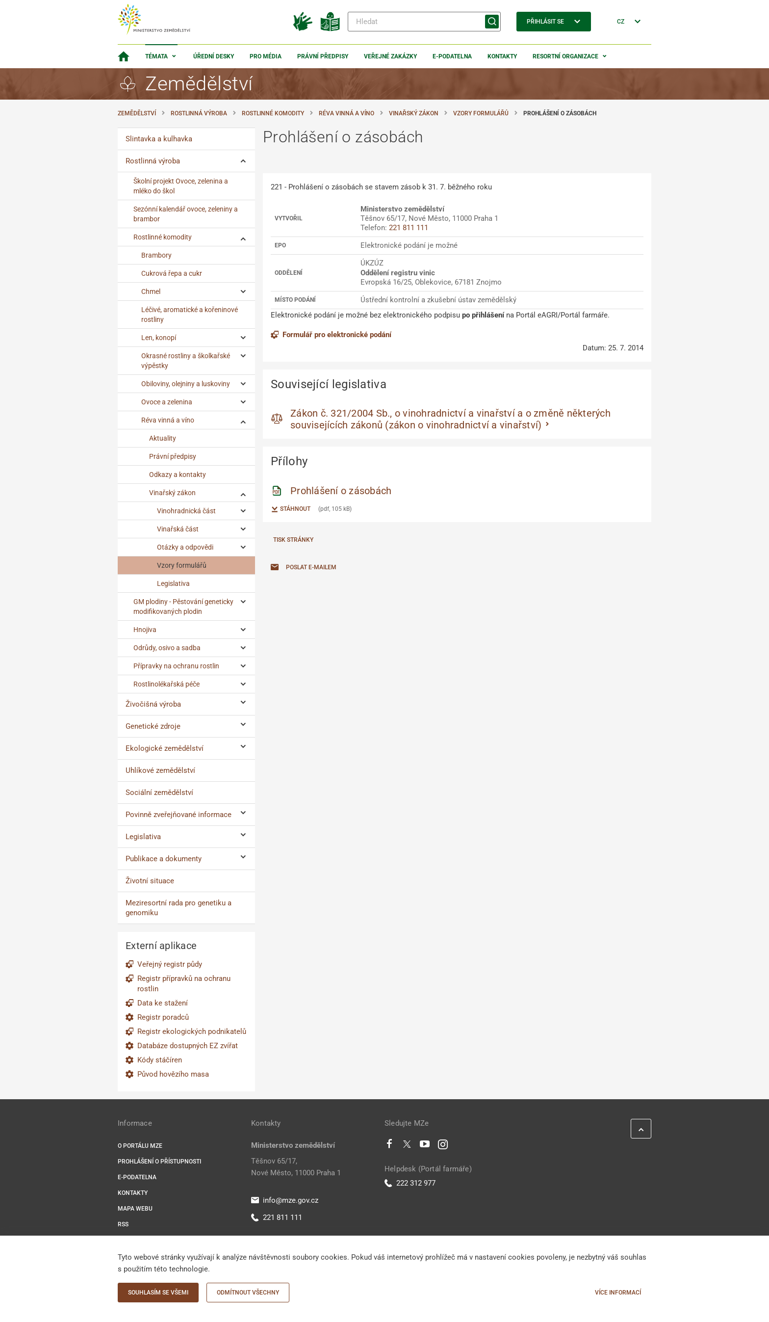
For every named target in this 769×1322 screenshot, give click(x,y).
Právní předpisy (322, 56)
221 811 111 (408, 227)
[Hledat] (424, 21)
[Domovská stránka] (123, 56)
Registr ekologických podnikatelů (191, 1031)
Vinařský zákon (413, 113)
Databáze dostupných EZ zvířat (187, 1045)
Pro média (266, 56)
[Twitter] (407, 1146)
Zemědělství (137, 113)
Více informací (618, 1292)
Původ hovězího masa (173, 1074)
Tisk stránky (293, 539)
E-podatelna (452, 56)
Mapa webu (135, 1208)
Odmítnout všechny (248, 1292)
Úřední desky (213, 56)
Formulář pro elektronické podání (331, 334)
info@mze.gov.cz (284, 1200)
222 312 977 (410, 1183)
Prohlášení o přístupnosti (159, 1161)
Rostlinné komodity (273, 113)
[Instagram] (443, 1146)
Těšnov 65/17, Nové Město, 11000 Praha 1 (296, 1167)
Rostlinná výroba (199, 113)
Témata (156, 56)
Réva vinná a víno (346, 113)
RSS (123, 1224)
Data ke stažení (162, 1003)
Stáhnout (290, 509)
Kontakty (502, 56)
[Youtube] (425, 1146)
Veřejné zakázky (390, 56)
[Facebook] (389, 1146)
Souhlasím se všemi (158, 1292)
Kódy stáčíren (159, 1060)
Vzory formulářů (481, 113)
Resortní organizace (565, 56)
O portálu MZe (140, 1145)
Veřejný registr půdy (169, 964)
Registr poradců (163, 1017)
